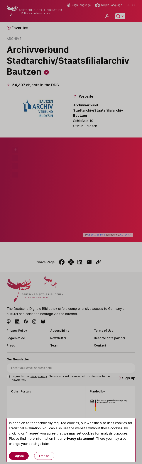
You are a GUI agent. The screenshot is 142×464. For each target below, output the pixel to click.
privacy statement (78, 438)
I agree (19, 456)
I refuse (44, 456)
